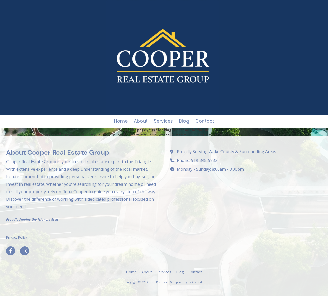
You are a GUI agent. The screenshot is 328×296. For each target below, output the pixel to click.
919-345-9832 (204, 160)
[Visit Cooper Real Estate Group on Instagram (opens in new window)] (24, 250)
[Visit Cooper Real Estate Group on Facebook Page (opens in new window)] (10, 250)
